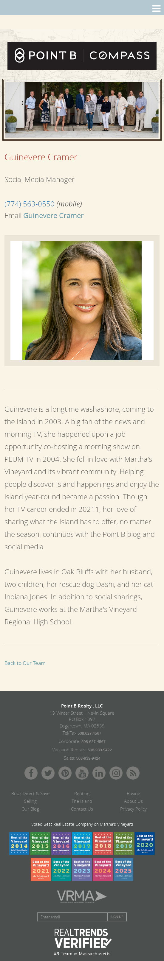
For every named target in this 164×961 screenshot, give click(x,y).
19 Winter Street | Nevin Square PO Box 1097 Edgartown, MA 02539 (82, 719)
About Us (133, 801)
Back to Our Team (25, 663)
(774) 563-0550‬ (29, 204)
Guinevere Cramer (52, 215)
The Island (82, 801)
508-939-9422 (100, 750)
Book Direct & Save (30, 793)
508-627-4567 (93, 741)
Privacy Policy (133, 809)
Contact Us (82, 809)
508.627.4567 (89, 733)
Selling (30, 801)
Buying (133, 793)
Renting (81, 793)
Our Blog (30, 809)
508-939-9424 (88, 758)
